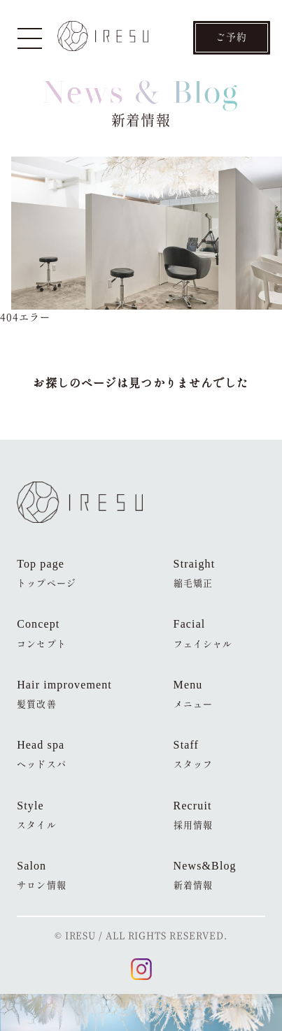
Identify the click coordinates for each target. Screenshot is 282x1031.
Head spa (41, 754)
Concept (41, 633)
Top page (46, 573)
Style (36, 815)
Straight (195, 573)
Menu (193, 694)
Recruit (193, 815)
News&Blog (205, 875)
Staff (193, 754)
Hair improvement (64, 694)
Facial (203, 633)
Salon (41, 875)
